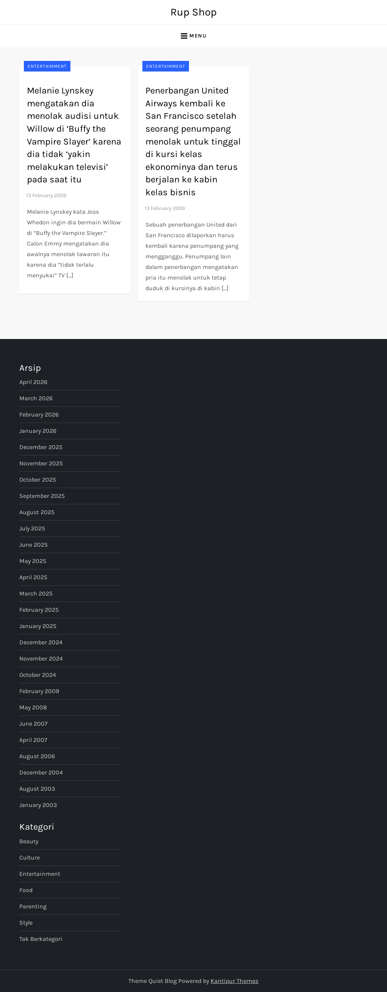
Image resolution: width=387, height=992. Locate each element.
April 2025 (33, 577)
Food (26, 890)
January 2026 (37, 430)
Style (26, 922)
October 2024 (37, 674)
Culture (29, 857)
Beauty (28, 841)
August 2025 (37, 512)
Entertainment (47, 66)
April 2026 (33, 382)
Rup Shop (193, 12)
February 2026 (39, 414)
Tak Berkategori (40, 938)
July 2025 (32, 528)
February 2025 (39, 609)
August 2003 (37, 788)
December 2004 (41, 772)
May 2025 (32, 560)
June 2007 (33, 723)
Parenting (33, 906)
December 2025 (40, 447)
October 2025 (37, 479)
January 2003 (38, 805)
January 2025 (37, 626)
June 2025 (33, 544)
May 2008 (33, 707)
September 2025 (42, 495)
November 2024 (41, 658)
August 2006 (37, 756)
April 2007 (33, 739)
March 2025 (36, 593)
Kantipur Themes (234, 980)
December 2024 (40, 642)
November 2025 (41, 463)
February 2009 (39, 691)
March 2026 (36, 398)
